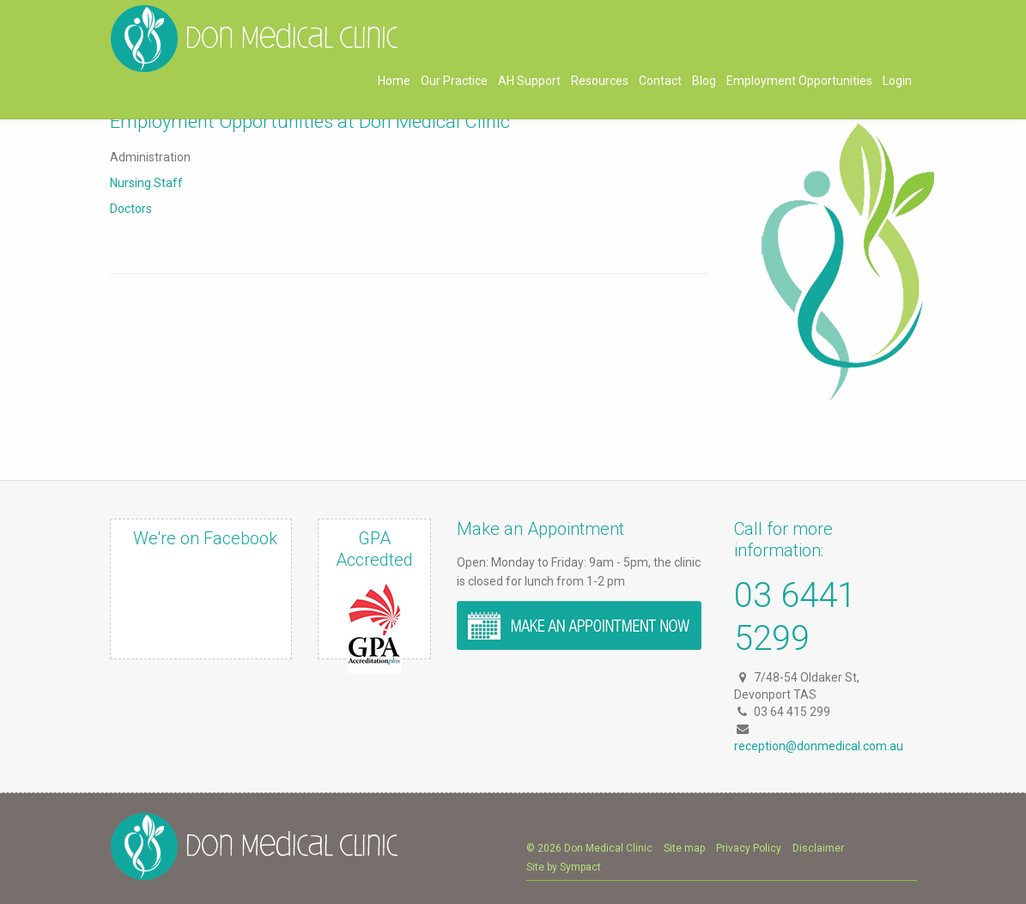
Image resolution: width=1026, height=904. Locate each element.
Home (394, 81)
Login (897, 81)
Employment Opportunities (799, 81)
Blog (704, 81)
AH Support (529, 81)
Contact (660, 81)
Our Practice (454, 81)
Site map (684, 848)
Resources (599, 81)
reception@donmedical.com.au (818, 746)
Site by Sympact (563, 867)
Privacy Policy (748, 848)
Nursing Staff (146, 183)
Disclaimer (818, 848)
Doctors (131, 208)
